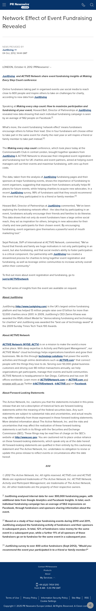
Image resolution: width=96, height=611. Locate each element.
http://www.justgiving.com (31, 306)
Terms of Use (12, 598)
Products (48, 570)
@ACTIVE (60, 383)
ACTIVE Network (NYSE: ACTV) (20, 344)
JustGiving (40, 97)
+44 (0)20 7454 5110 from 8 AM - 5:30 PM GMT (48, 586)
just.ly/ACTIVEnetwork (15, 279)
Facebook (80, 383)
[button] (83, 5)
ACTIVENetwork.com (52, 380)
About (47, 573)
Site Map (76, 598)
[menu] (4, 5)
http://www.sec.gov (26, 437)
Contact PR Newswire (47, 566)
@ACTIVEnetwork (43, 383)
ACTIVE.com (66, 360)
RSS (87, 598)
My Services (47, 577)
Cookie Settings (48, 601)
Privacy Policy (30, 598)
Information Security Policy (54, 598)
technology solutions (51, 356)
